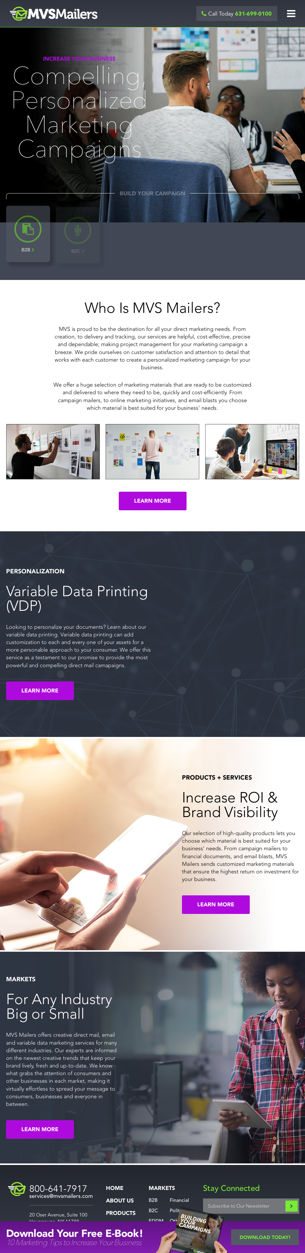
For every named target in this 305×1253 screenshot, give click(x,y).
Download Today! (265, 1237)
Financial (179, 1200)
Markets (162, 1188)
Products (121, 1213)
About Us (120, 1201)
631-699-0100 (253, 14)
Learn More (152, 501)
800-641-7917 (58, 1189)
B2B (153, 1200)
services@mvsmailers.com (61, 1196)
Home (114, 1188)
